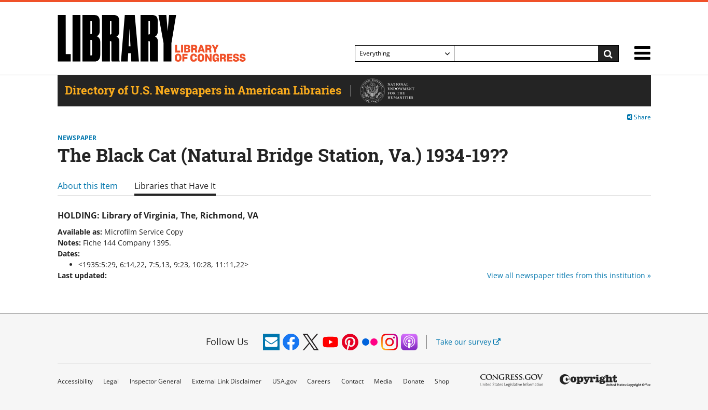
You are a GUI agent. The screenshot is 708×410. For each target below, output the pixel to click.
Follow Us (227, 341)
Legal (111, 381)
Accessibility (75, 381)
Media (383, 381)
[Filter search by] (404, 53)
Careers (318, 381)
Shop (442, 381)
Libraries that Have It (175, 186)
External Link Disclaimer (226, 381)
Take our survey (468, 342)
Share (639, 117)
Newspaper (77, 138)
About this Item (88, 186)
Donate (413, 381)
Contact (352, 381)
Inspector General (156, 381)
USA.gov (284, 381)
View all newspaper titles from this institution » (569, 275)
